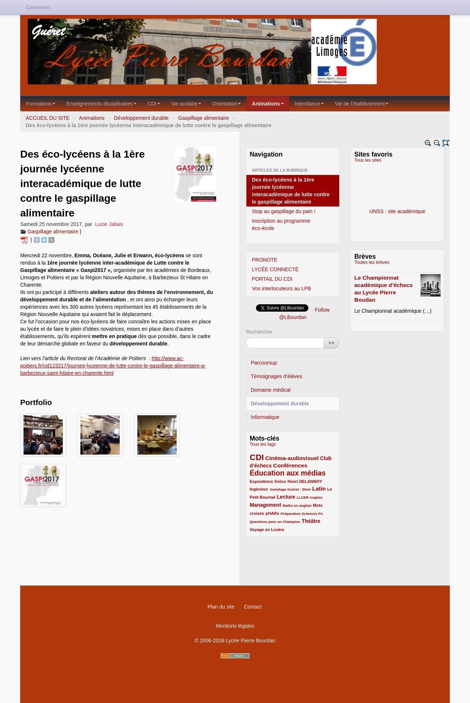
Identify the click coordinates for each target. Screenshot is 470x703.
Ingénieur (259, 489)
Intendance (309, 104)
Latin (319, 488)
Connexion (38, 7)
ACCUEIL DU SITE (47, 118)
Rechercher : (260, 332)
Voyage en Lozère (267, 529)
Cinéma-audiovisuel (291, 458)
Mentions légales (235, 626)
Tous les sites (368, 160)
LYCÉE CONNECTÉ (275, 269)
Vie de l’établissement (361, 104)
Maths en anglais (296, 505)
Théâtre (311, 521)
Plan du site (220, 607)
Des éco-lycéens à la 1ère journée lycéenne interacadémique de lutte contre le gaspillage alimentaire (291, 191)
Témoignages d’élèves (276, 376)
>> (331, 343)
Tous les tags (263, 444)
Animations (267, 104)
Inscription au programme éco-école (281, 224)
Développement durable (141, 118)
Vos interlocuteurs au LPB (281, 288)
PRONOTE (264, 260)
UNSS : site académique (397, 189)
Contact (252, 607)
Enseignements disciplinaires (101, 104)
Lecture (286, 497)
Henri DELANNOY (305, 481)
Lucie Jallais (109, 224)
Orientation (226, 104)
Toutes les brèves (371, 262)
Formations (40, 104)
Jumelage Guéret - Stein (290, 489)
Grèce (280, 481)
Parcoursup (264, 363)
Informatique (265, 417)
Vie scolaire (186, 104)
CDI (154, 104)
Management (265, 505)
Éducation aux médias (288, 473)
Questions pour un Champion (275, 522)
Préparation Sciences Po (302, 514)
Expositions (261, 481)
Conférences (290, 465)
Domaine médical (270, 390)
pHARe (272, 513)
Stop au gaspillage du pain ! (283, 211)
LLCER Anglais (309, 497)
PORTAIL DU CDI (272, 279)
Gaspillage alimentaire (203, 118)
